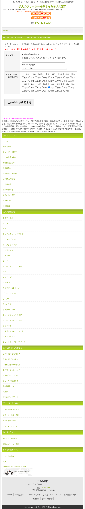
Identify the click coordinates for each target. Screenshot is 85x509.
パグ (4, 272)
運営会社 (36, 499)
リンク (58, 495)
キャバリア (7, 304)
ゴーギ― (6, 261)
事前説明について (10, 386)
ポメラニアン (8, 250)
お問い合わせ (8, 190)
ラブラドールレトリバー (12, 288)
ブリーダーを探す (10, 152)
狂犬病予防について (10, 375)
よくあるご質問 (9, 195)
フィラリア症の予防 (10, 381)
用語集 (5, 392)
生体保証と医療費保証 (11, 365)
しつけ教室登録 (8, 456)
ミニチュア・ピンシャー (12, 320)
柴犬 (4, 229)
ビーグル (6, 299)
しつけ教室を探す (10, 157)
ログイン (6, 462)
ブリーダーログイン (10, 426)
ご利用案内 (7, 184)
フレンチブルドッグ (10, 239)
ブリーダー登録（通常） (11, 415)
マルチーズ (7, 277)
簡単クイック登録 (9, 421)
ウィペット (7, 326)
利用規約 (6, 206)
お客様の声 (7, 200)
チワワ (5, 223)
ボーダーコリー (9, 310)
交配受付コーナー (10, 174)
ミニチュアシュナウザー (12, 266)
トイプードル (8, 218)
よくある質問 (48, 495)
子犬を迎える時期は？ (11, 354)
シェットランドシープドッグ (14, 342)
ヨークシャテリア (10, 245)
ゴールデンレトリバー (11, 293)
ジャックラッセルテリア (12, 315)
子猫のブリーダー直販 (11, 444)
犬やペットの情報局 (10, 438)
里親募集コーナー (10, 168)
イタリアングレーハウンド (13, 331)
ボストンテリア (9, 337)
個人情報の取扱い (71, 495)
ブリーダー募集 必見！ (11, 409)
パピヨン (6, 283)
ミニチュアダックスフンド (13, 234)
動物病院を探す (9, 163)
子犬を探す (7, 147)
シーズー (6, 256)
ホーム (5, 141)
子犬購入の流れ (9, 179)
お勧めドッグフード (10, 397)
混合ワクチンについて (11, 370)
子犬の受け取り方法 (10, 359)
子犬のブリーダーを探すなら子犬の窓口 (42, 6)
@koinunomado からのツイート (14, 466)
